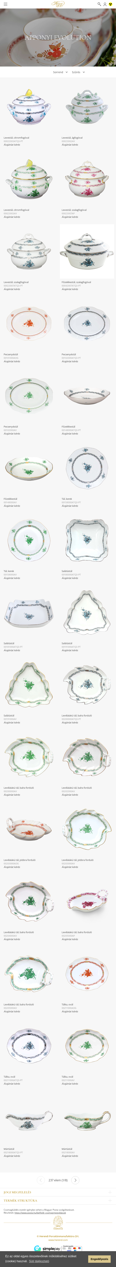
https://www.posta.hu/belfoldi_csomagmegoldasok (40, 1212)
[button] (84, 1259)
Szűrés (76, 72)
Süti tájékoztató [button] (39, 1261)
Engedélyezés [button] (99, 1259)
